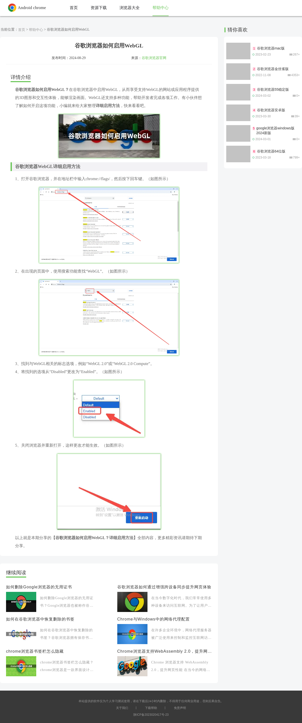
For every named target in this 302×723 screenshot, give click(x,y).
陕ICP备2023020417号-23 (151, 714)
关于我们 (122, 708)
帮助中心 (36, 30)
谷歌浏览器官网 (154, 58)
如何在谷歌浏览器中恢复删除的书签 (40, 619)
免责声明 (180, 708)
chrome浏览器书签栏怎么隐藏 (35, 651)
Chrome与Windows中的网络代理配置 (153, 619)
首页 (21, 30)
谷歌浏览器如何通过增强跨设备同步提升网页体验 (164, 587)
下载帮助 (151, 708)
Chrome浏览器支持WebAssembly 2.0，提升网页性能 (164, 651)
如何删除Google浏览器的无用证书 (39, 587)
